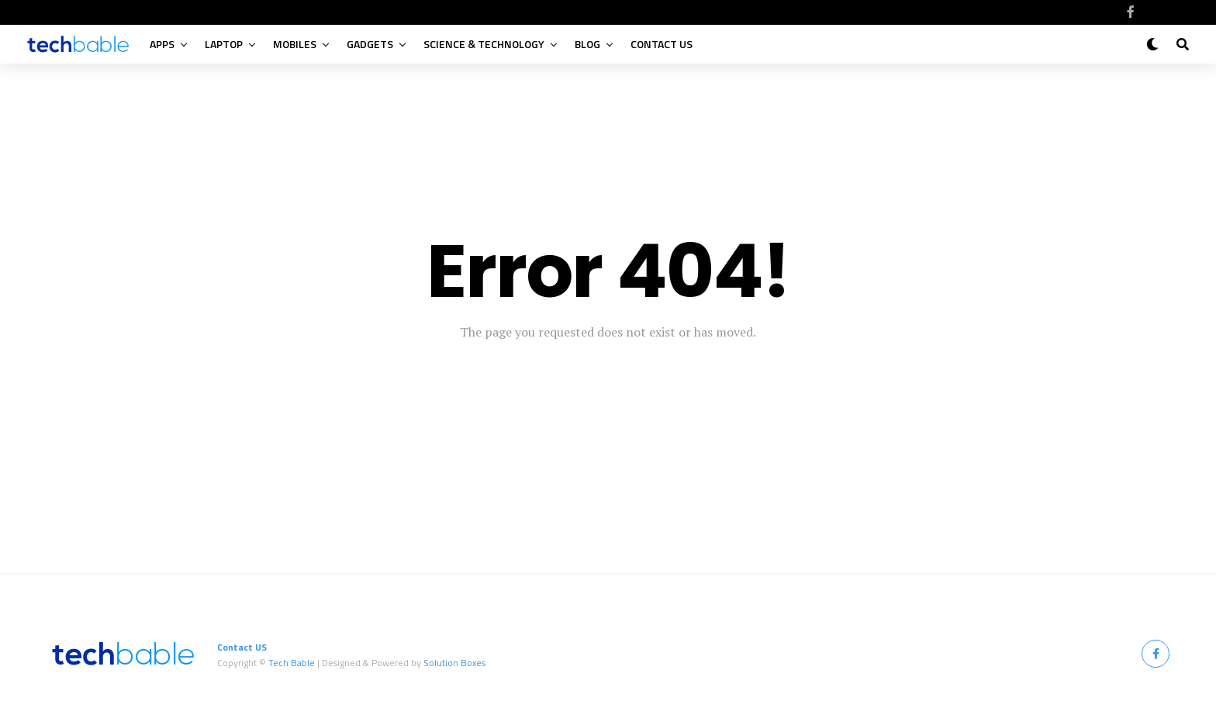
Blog (587, 44)
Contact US (661, 44)
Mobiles (294, 44)
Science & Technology (483, 44)
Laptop (224, 44)
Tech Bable (291, 662)
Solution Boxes (454, 662)
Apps (162, 44)
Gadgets (370, 44)
